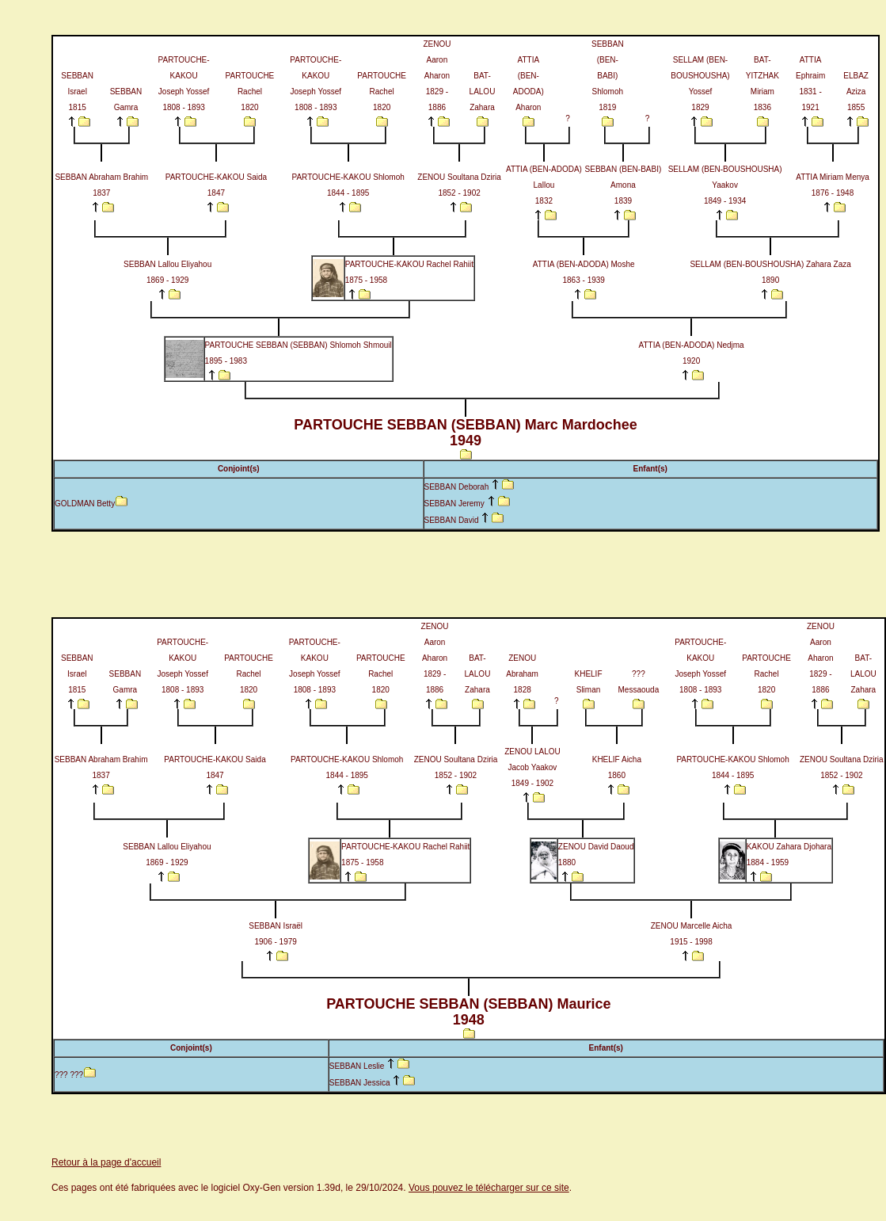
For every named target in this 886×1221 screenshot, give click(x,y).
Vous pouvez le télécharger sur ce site (489, 1187)
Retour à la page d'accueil (106, 1162)
